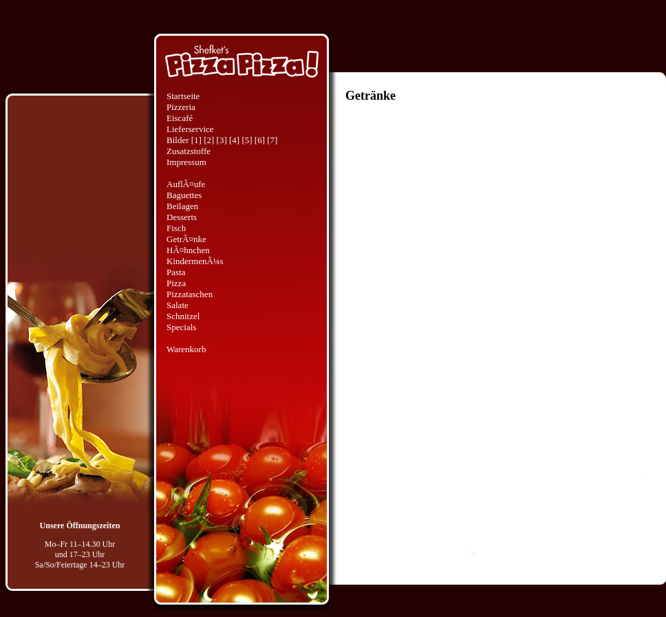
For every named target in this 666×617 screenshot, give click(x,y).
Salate (177, 305)
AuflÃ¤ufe (185, 184)
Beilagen (182, 206)
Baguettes (184, 195)
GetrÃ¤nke (186, 239)
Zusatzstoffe (188, 151)
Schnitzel (183, 316)
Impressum (186, 162)
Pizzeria (180, 107)
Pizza (176, 283)
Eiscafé (179, 118)
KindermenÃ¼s (195, 261)
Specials (181, 327)
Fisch (176, 228)
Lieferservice (190, 129)
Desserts (181, 217)
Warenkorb (186, 349)
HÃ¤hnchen (188, 250)
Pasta (175, 272)
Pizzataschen (189, 294)
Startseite (183, 96)
